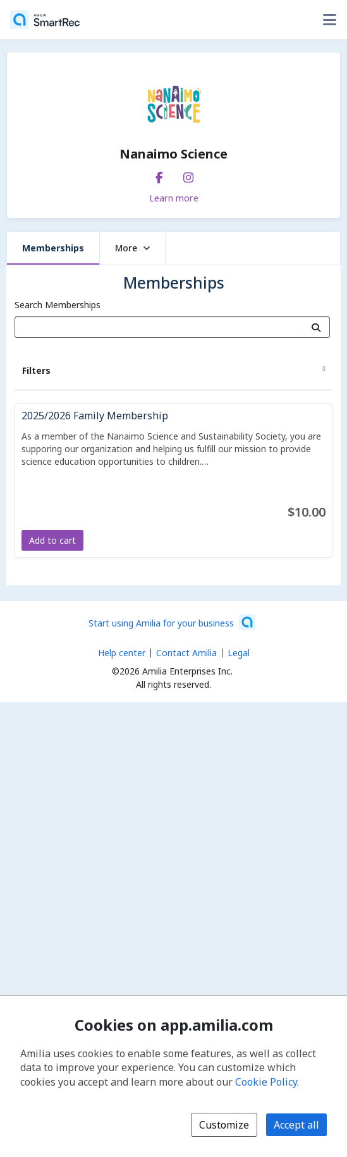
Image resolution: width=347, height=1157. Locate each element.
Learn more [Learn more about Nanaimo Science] (173, 197)
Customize (224, 1125)
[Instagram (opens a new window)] (188, 175)
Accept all (296, 1125)
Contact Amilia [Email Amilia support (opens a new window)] (186, 653)
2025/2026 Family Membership (94, 416)
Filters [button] (36, 370)
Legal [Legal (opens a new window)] (239, 653)
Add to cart (52, 540)
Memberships (53, 248)
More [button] (132, 248)
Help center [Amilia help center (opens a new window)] (121, 653)
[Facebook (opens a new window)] (159, 175)
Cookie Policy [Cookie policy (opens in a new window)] (266, 1082)
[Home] (45, 19)
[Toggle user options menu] (329, 19)
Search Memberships (57, 305)
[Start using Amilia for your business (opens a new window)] (171, 622)
